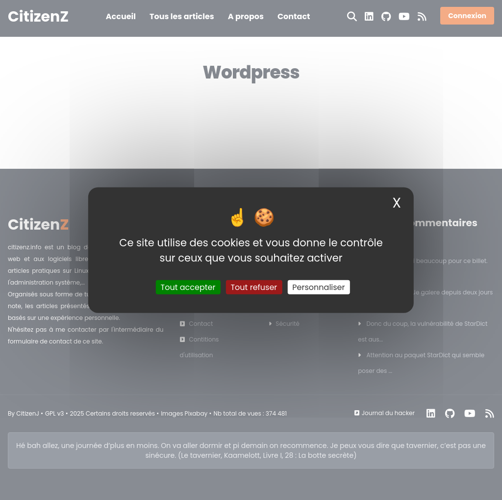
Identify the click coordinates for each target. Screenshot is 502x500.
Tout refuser (253, 287)
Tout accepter (188, 287)
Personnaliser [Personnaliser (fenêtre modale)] (318, 287)
